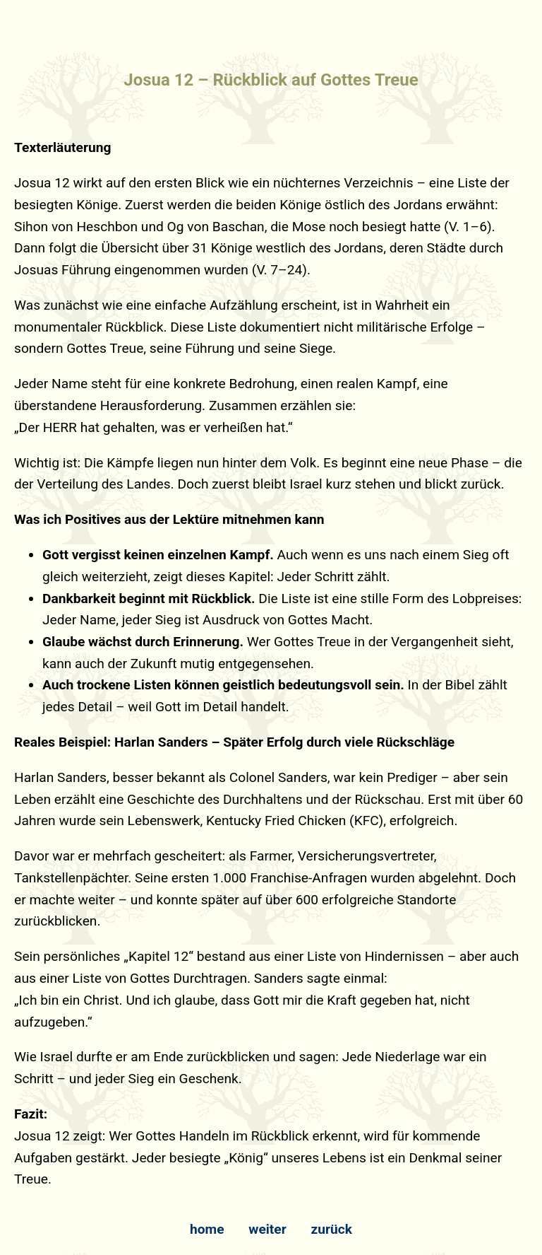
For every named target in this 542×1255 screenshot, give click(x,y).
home (207, 1229)
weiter (267, 1229)
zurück (331, 1229)
